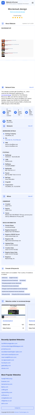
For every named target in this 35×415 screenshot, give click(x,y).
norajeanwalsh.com (7, 360)
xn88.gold (4, 390)
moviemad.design (6, 95)
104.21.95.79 (8, 140)
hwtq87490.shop (6, 378)
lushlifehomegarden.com (9, 343)
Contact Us (17, 408)
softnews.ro (5, 395)
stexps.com (5, 368)
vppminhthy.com (6, 392)
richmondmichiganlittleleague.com (12, 346)
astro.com (4, 403)
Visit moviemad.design (17, 12)
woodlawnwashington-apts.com (11, 352)
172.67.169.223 (17, 140)
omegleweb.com (6, 398)
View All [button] (31, 87)
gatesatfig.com (6, 365)
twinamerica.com (6, 384)
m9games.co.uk (6, 401)
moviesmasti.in (8, 321)
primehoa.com (6, 349)
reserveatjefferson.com (8, 357)
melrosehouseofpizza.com (9, 354)
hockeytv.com (5, 363)
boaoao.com (5, 381)
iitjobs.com (4, 387)
